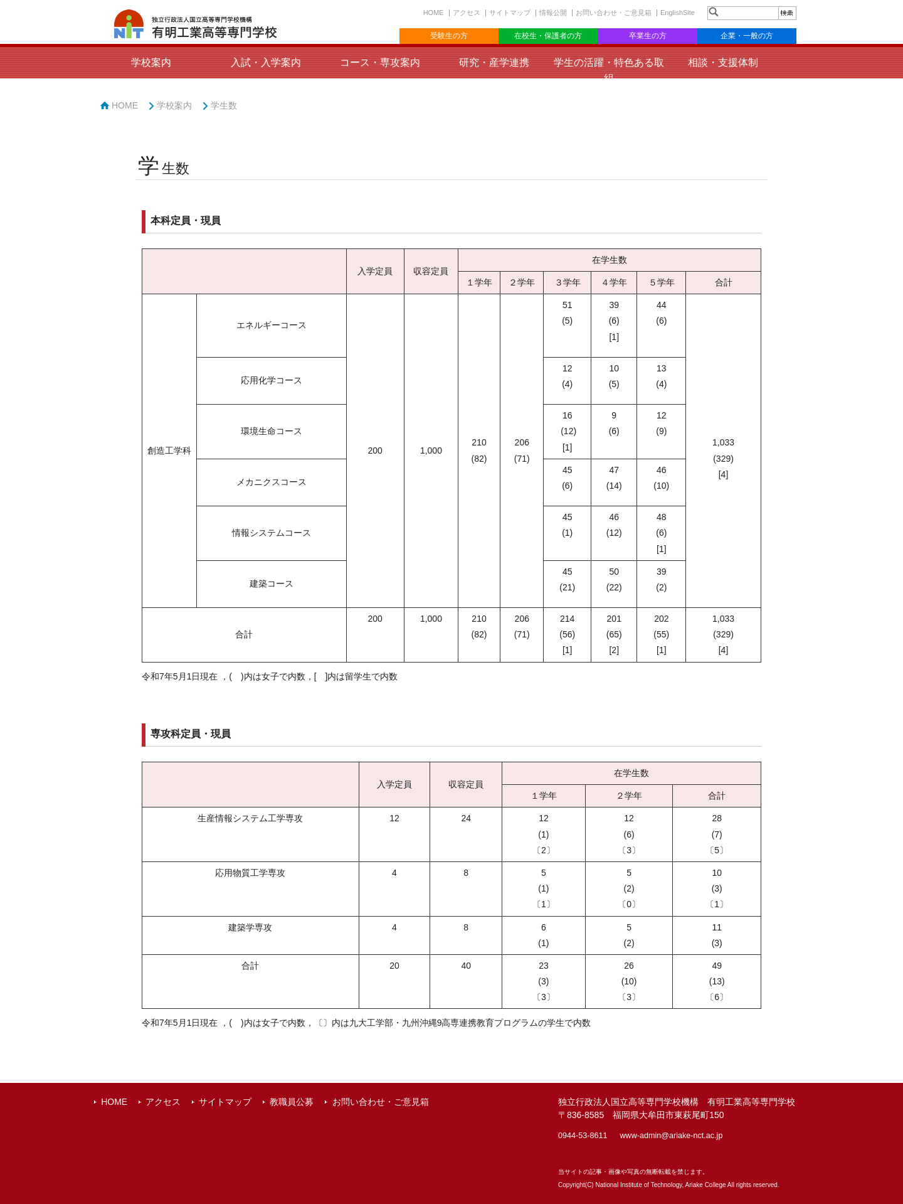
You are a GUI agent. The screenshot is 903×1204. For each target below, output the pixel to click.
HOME (433, 12)
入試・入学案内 (266, 62)
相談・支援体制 (723, 62)
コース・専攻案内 (380, 62)
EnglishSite (677, 12)
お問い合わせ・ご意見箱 (614, 12)
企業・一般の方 (747, 35)
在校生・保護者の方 (548, 35)
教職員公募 (292, 1102)
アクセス (466, 12)
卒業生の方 (648, 35)
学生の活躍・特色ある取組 (609, 70)
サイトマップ (510, 12)
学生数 (224, 105)
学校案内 (151, 62)
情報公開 (553, 12)
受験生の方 (449, 35)
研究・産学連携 (494, 62)
